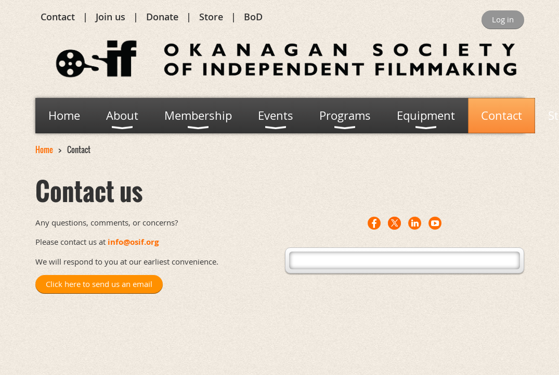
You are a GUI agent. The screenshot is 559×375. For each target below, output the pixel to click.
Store (211, 16)
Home (44, 149)
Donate (162, 16)
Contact (58, 16)
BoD (253, 16)
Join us (110, 16)
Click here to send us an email (99, 284)
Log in (503, 19)
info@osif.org (133, 241)
